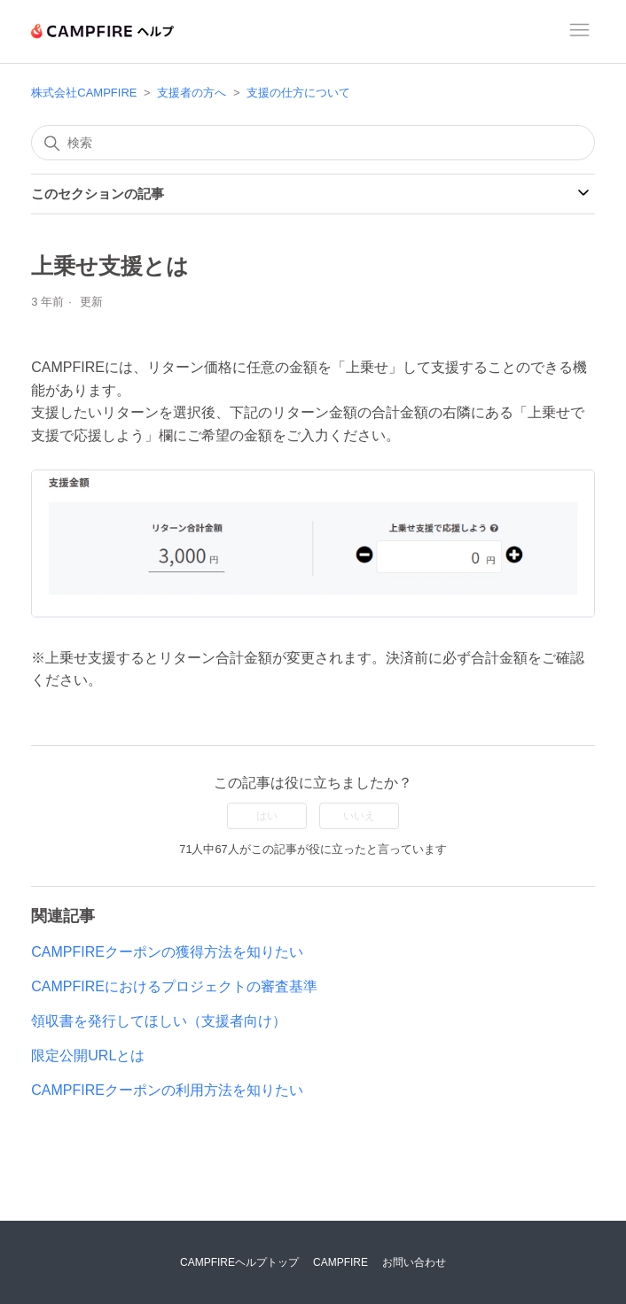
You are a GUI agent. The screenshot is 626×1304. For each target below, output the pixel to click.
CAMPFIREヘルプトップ (239, 1262)
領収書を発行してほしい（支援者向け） (158, 1020)
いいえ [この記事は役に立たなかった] (359, 816)
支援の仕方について (298, 92)
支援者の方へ (191, 92)
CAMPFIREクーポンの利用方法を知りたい (167, 1090)
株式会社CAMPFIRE (84, 92)
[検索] (312, 142)
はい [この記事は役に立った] (267, 816)
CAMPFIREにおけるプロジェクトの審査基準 (174, 986)
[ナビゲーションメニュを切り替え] (579, 32)
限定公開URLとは (88, 1055)
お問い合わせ (414, 1262)
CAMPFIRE (340, 1262)
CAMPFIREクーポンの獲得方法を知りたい (167, 951)
